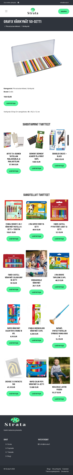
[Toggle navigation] (6, 11)
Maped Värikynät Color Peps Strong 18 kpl (13, 331)
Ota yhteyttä (56, 469)
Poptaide (10, 448)
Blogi (9, 456)
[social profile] (18, 2)
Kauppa (64, 11)
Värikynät (25, 26)
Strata (9, 444)
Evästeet (65, 469)
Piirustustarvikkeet (13, 26)
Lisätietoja (10, 103)
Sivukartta (65, 471)
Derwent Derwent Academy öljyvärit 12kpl (36, 156)
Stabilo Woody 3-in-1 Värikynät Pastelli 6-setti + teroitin (13, 226)
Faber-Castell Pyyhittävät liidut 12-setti (59, 226)
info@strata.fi (64, 2)
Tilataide (10, 452)
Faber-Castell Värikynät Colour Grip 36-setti (13, 277)
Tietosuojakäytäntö (53, 471)
